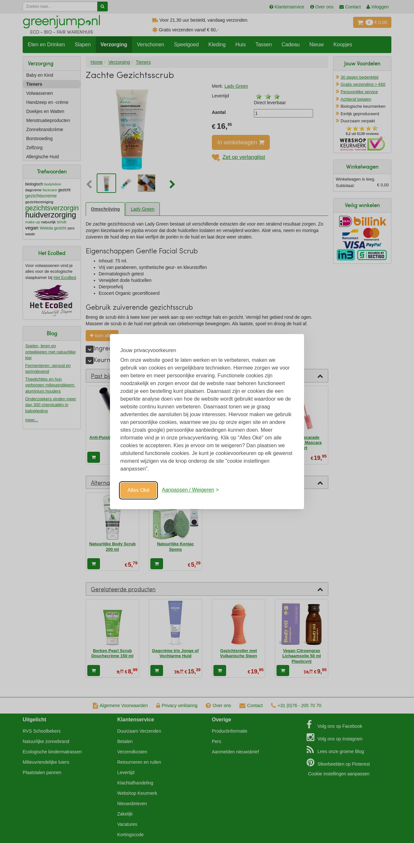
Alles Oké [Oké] (138, 490)
